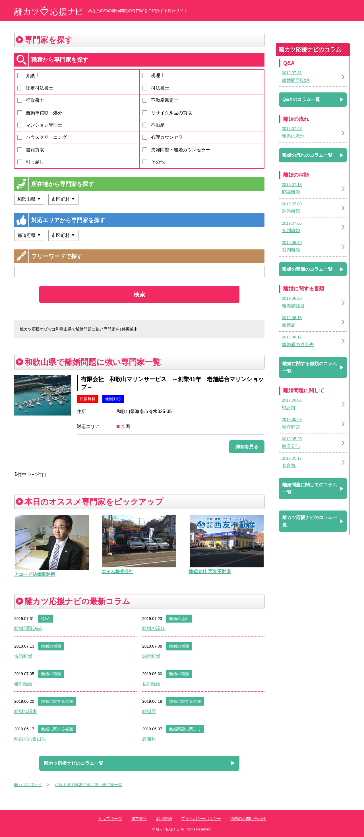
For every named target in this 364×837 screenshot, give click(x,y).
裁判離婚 (151, 683)
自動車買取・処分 (39, 112)
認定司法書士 (35, 88)
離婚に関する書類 (57, 701)
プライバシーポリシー (201, 818)
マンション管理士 (39, 125)
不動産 (153, 125)
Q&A (45, 618)
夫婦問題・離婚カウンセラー (176, 149)
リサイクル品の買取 (167, 112)
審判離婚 (23, 683)
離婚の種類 (51, 646)
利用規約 (164, 818)
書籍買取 (30, 149)
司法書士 (155, 88)
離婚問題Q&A (28, 628)
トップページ (110, 818)
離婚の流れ (179, 618)
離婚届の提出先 (30, 739)
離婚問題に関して (185, 729)
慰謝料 (149, 739)
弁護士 (28, 75)
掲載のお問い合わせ (248, 818)
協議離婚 (23, 656)
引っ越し (30, 162)
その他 (153, 162)
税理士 (153, 75)
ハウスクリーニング (42, 137)
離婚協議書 (25, 711)
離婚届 (149, 711)
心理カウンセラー (164, 137)
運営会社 (139, 818)
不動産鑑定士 (160, 100)
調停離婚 (151, 656)
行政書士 (30, 100)
